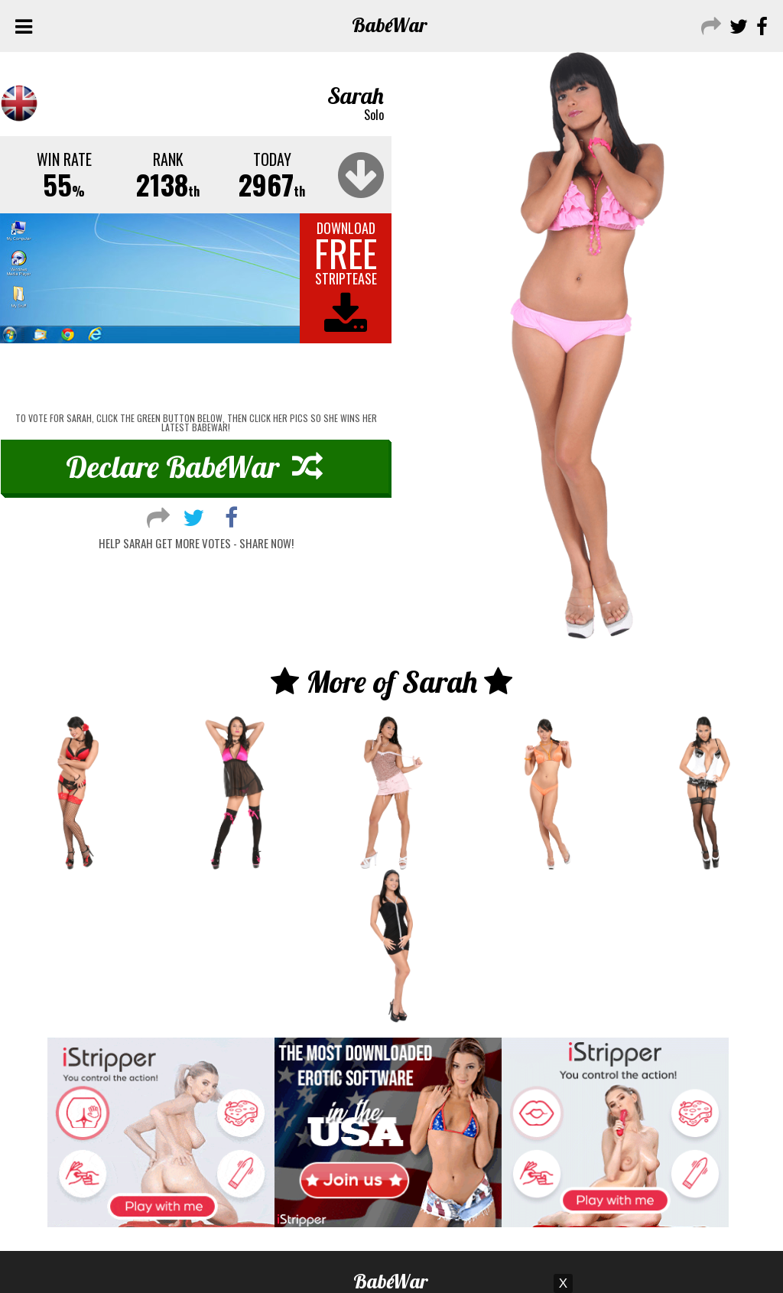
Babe (389, 24)
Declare (194, 466)
